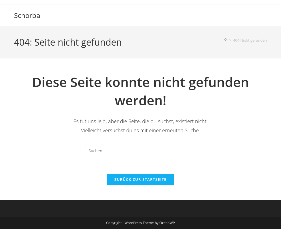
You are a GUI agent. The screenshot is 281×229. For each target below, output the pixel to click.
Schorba (27, 15)
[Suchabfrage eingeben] (140, 150)
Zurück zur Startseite (140, 179)
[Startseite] (225, 40)
